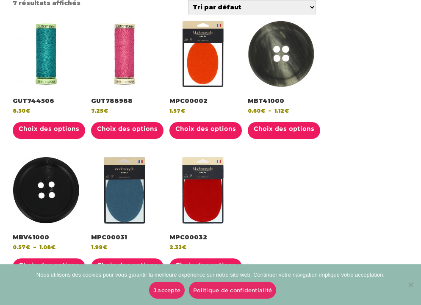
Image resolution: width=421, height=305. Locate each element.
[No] (410, 284)
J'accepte (166, 290)
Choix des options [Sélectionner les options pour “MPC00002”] (205, 129)
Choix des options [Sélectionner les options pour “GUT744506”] (49, 129)
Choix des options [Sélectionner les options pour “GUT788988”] (127, 129)
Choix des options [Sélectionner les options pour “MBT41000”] (284, 129)
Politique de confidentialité (232, 290)
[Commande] (252, 7)
